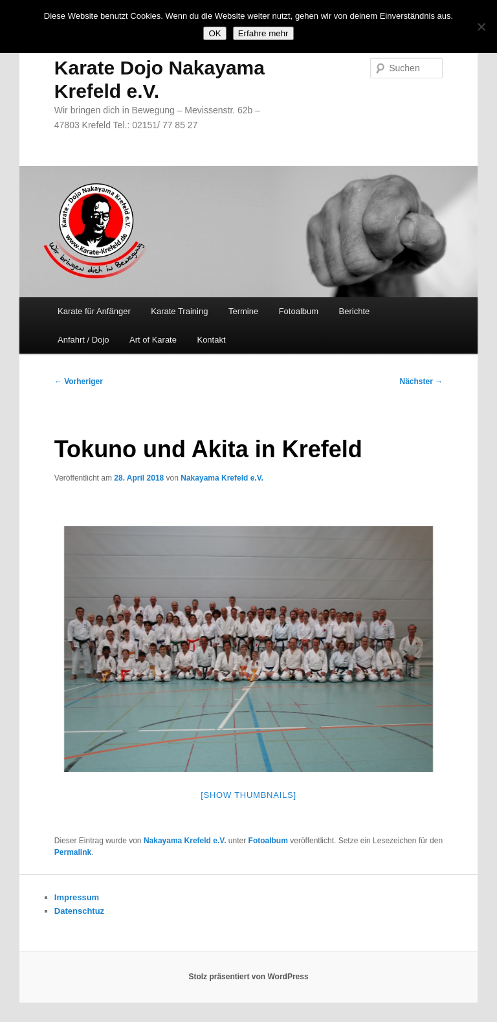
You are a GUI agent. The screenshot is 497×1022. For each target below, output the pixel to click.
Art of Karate (153, 340)
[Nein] (480, 26)
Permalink (72, 852)
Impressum (76, 897)
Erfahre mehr (263, 33)
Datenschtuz (79, 911)
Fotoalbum (298, 311)
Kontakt (211, 340)
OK (214, 33)
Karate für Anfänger (94, 311)
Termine (243, 311)
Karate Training (179, 311)
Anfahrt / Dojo (83, 340)
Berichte (354, 311)
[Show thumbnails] (248, 795)
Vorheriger (78, 381)
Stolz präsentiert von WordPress (248, 976)
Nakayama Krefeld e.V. (222, 478)
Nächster (421, 381)
